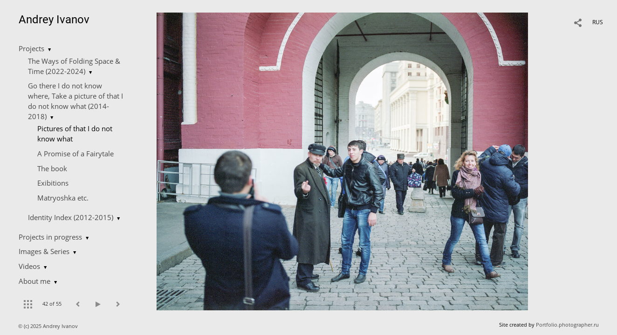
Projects (31, 48)
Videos (29, 266)
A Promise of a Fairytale (75, 153)
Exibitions (53, 183)
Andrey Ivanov (54, 19)
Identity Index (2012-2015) (70, 217)
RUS (597, 22)
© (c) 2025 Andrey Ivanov (48, 325)
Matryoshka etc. (63, 197)
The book (52, 168)
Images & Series (44, 251)
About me (34, 281)
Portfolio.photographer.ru (567, 324)
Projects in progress (50, 236)
